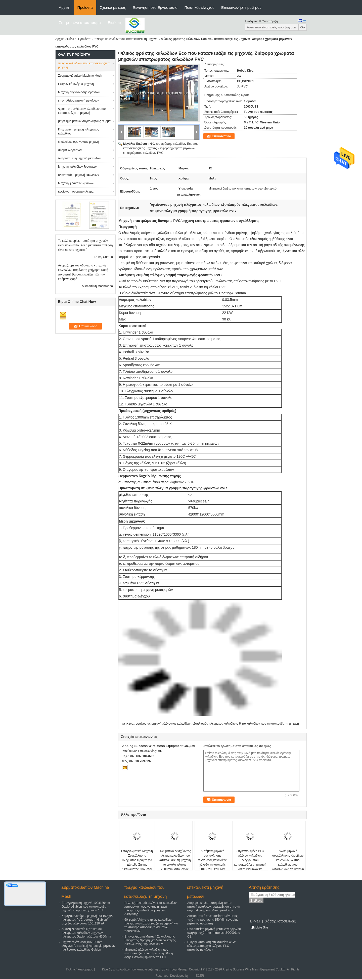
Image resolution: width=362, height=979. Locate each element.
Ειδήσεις (115, 22)
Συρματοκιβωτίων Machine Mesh (80, 75)
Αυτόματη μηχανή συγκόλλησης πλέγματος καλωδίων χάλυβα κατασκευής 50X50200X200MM (212, 860)
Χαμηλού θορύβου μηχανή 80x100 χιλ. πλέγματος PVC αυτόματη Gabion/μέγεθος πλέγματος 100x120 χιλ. (87, 919)
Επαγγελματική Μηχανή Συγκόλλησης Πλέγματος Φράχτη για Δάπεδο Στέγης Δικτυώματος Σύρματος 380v (137, 862)
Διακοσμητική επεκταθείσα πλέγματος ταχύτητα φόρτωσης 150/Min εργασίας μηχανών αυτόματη (212, 919)
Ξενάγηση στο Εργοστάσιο (155, 7)
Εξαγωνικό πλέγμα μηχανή (76, 84)
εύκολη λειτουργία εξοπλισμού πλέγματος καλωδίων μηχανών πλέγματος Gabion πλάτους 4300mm (86, 932)
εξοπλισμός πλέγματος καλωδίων (215, 723)
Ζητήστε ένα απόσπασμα (80, 22)
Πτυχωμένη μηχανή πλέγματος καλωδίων (78, 131)
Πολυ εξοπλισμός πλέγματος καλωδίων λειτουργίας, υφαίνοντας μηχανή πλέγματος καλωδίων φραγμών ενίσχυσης (150, 908)
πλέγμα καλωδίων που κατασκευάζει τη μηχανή (126, 39)
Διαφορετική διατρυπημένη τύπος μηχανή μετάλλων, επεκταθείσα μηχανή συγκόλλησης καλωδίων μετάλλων (213, 906)
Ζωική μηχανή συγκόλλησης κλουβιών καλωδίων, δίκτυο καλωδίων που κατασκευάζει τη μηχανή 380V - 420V (288, 862)
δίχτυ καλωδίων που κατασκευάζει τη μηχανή (269, 723)
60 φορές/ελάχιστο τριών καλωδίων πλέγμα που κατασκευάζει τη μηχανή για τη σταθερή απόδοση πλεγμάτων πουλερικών (151, 925)
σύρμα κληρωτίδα (70, 150)
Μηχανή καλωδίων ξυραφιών (77, 166)
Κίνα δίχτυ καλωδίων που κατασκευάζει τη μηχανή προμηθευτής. (145, 969)
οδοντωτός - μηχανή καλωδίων (78, 175)
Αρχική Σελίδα (64, 39)
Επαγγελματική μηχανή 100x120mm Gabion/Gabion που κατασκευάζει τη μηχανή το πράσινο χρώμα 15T (86, 906)
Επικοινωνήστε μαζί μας (241, 7)
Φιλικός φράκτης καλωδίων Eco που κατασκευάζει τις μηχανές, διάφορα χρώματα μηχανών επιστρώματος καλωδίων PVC (161, 148)
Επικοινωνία (221, 136)
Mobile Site (259, 927)
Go (302, 27)
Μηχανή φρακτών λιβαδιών (76, 183)
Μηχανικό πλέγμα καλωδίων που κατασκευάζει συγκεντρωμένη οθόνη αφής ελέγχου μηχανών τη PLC (148, 953)
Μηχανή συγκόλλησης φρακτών (79, 92)
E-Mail (255, 921)
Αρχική (64, 7)
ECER (200, 975)
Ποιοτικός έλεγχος (199, 7)
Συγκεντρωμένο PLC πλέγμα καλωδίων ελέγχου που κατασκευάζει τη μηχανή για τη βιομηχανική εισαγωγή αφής (250, 862)
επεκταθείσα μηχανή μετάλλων (78, 100)
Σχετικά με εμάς (113, 7)
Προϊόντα (85, 7)
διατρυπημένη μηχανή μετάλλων (79, 158)
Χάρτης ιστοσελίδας (280, 921)
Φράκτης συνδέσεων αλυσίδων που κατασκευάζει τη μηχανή (82, 111)
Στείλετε (256, 900)
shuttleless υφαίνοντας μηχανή (78, 142)
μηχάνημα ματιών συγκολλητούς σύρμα (84, 121)
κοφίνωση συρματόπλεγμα (76, 191)
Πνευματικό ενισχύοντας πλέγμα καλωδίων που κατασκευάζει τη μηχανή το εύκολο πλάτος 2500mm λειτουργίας (175, 860)
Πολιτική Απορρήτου (79, 969)
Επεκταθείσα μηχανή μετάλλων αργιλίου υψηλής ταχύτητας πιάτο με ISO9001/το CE (214, 932)
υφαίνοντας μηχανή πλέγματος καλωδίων (162, 723)
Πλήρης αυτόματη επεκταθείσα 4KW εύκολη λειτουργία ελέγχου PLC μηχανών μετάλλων (211, 945)
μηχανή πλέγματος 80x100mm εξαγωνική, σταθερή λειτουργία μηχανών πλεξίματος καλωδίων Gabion (88, 945)
